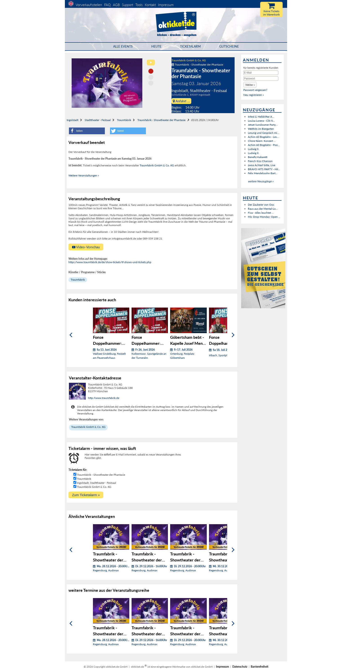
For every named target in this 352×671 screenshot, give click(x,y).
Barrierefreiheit (259, 666)
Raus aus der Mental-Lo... (263, 208)
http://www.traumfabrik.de (103, 398)
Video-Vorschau (86, 247)
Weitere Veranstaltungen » (83, 175)
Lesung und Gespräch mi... (263, 132)
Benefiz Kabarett (257, 157)
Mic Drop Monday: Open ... (264, 216)
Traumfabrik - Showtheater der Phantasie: (198, 64)
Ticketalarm (190, 46)
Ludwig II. (253, 149)
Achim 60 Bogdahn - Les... (263, 137)
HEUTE (156, 46)
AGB (116, 5)
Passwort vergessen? (255, 90)
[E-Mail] (260, 72)
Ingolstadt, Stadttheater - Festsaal (96, 482)
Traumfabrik (124, 120)
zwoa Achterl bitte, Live (261, 165)
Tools (139, 5)
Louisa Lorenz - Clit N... (261, 120)
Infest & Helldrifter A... (261, 116)
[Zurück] (70, 335)
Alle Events (123, 46)
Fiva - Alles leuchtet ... (261, 212)
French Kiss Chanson (260, 161)
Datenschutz (239, 666)
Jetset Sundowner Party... (263, 124)
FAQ (107, 5)
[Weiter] (233, 335)
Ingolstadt (72, 120)
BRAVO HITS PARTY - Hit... (264, 169)
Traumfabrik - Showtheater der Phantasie (161, 120)
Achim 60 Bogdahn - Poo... (264, 145)
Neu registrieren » (253, 95)
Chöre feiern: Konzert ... (262, 141)
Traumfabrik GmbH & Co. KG (189, 60)
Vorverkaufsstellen (89, 5)
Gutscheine (229, 46)
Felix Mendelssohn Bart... (262, 173)
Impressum (166, 5)
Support (127, 5)
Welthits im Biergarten (261, 128)
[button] (87, 131)
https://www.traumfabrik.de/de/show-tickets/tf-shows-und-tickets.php (109, 262)
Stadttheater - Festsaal (98, 120)
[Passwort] (260, 78)
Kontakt (150, 5)
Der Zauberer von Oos (261, 204)
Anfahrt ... (181, 101)
